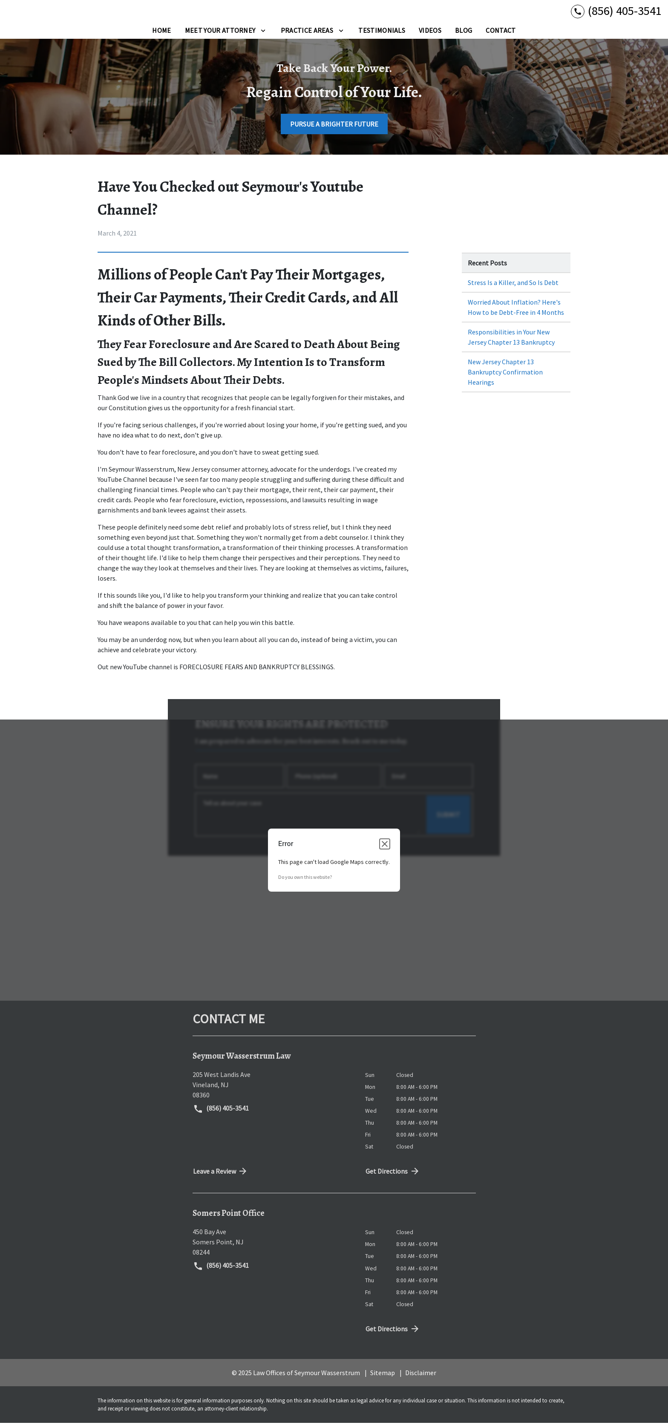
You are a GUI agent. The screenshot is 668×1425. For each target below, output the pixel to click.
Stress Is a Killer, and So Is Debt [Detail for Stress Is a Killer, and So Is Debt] (513, 284)
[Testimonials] (382, 32)
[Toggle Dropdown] (263, 32)
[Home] (161, 32)
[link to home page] (59, 11)
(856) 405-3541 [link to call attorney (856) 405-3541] (221, 1110)
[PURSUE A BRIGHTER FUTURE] (334, 126)
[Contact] (500, 32)
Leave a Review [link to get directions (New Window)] (220, 1173)
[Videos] (430, 32)
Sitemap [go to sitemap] (382, 1374)
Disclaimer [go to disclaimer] (420, 1374)
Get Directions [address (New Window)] (393, 1173)
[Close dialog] (385, 846)
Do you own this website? (305, 879)
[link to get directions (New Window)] (272, 1086)
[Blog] (463, 32)
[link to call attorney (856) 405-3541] (616, 11)
